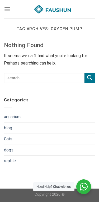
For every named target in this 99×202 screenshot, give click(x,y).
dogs (8, 149)
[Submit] (89, 78)
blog (8, 127)
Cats (8, 138)
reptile (10, 160)
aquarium (12, 116)
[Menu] (7, 9)
